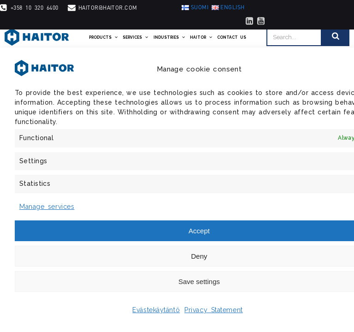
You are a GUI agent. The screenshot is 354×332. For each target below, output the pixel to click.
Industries (169, 37)
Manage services (46, 206)
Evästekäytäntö (156, 310)
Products (103, 37)
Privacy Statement (213, 310)
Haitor (201, 37)
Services (135, 37)
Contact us (231, 37)
